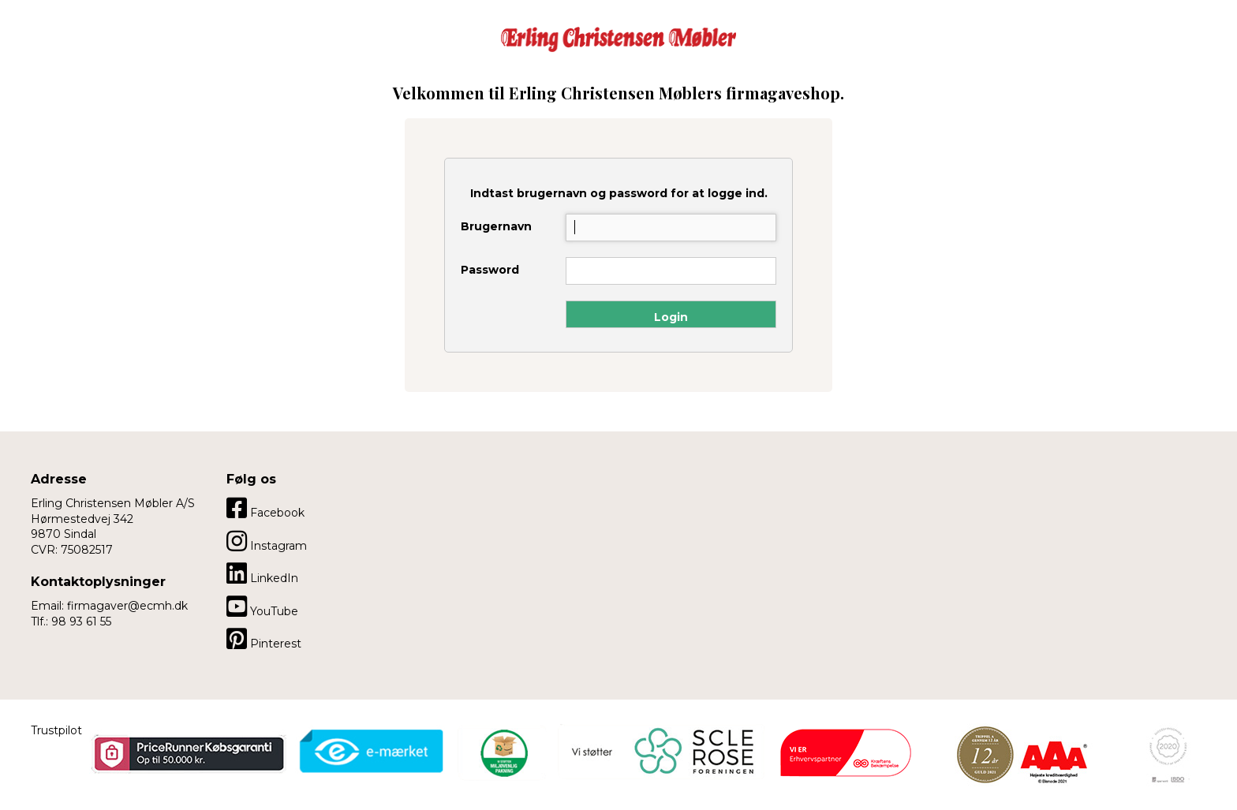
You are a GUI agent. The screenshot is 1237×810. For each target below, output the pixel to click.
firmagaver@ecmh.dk (127, 606)
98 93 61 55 (81, 621)
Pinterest (263, 639)
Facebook (265, 508)
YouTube (262, 606)
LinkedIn (262, 573)
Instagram (266, 541)
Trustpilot (56, 730)
